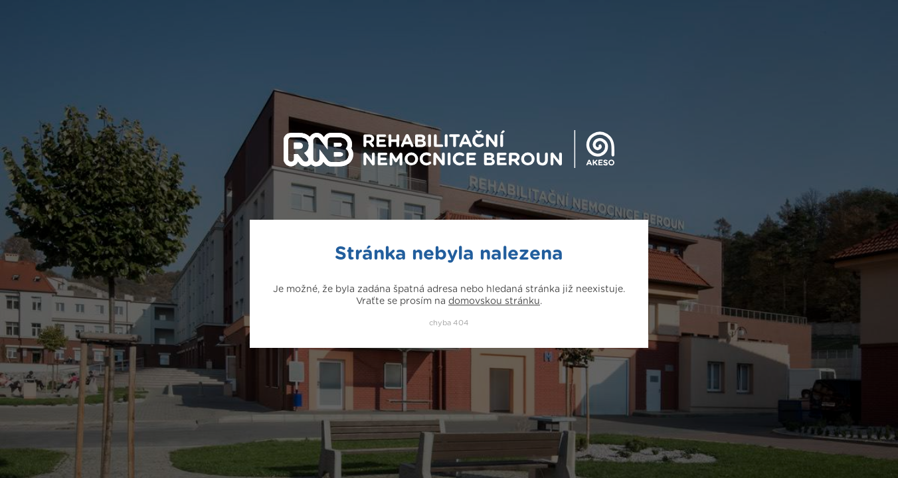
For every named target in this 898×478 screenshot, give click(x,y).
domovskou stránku (494, 301)
